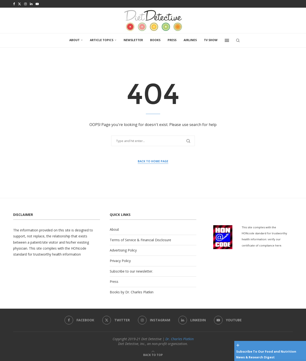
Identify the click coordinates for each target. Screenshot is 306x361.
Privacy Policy (120, 260)
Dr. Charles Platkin (179, 339)
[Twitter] (19, 4)
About (74, 40)
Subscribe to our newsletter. (131, 271)
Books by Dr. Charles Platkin (131, 292)
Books (155, 40)
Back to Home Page (153, 161)
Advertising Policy (123, 250)
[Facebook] (14, 4)
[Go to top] (153, 354)
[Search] (237, 40)
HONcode (78, 248)
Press (172, 40)
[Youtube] (37, 4)
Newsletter (133, 40)
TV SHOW (211, 40)
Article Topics (101, 40)
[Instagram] (25, 4)
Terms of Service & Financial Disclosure (140, 240)
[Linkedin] (31, 4)
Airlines (190, 40)
